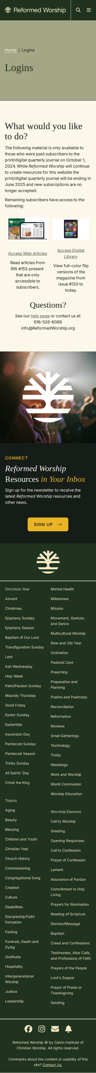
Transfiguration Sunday (24, 647)
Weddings (59, 765)
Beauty (11, 820)
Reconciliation (62, 706)
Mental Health (62, 589)
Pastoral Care (62, 662)
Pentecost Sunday (20, 744)
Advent (11, 598)
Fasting (11, 932)
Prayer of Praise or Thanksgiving (66, 990)
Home (10, 49)
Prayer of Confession (68, 860)
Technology (60, 745)
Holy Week (14, 676)
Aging (10, 810)
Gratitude (13, 957)
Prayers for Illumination (70, 904)
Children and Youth (21, 839)
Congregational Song (22, 878)
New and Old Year (66, 643)
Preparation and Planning (64, 684)
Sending (58, 1002)
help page (40, 315)
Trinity (56, 755)
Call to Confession (66, 850)
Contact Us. (52, 1065)
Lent (9, 657)
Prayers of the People (69, 968)
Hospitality (14, 966)
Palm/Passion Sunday (23, 686)
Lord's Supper (62, 977)
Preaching (59, 672)
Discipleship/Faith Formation (20, 919)
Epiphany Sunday (20, 618)
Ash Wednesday (19, 666)
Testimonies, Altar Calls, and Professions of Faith (71, 955)
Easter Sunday (17, 715)
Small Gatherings (65, 736)
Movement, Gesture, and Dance (68, 621)
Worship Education (66, 794)
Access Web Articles (27, 253)
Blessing (12, 829)
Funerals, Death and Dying (22, 944)
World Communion (66, 784)
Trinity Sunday (17, 763)
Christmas (13, 608)
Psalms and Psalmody (69, 697)
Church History (17, 858)
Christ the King (17, 782)
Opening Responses (67, 840)
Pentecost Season (20, 753)
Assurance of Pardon (68, 879)
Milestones (60, 598)
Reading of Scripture (68, 914)
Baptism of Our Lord (22, 637)
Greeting (58, 831)
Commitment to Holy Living (68, 892)
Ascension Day (17, 734)
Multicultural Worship (68, 633)
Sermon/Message (65, 923)
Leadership (14, 1001)
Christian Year (16, 849)
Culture (11, 897)
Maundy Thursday (20, 695)
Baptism (57, 933)
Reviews (58, 726)
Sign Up (48, 524)
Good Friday (15, 705)
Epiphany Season (19, 628)
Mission (57, 608)
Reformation (61, 716)
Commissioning (17, 868)
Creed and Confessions (70, 943)
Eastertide (13, 724)
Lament (57, 869)
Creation (12, 887)
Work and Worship (66, 774)
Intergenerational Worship (19, 979)
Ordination (59, 652)
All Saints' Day (17, 773)
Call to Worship (63, 821)
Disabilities (14, 907)
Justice (11, 991)
